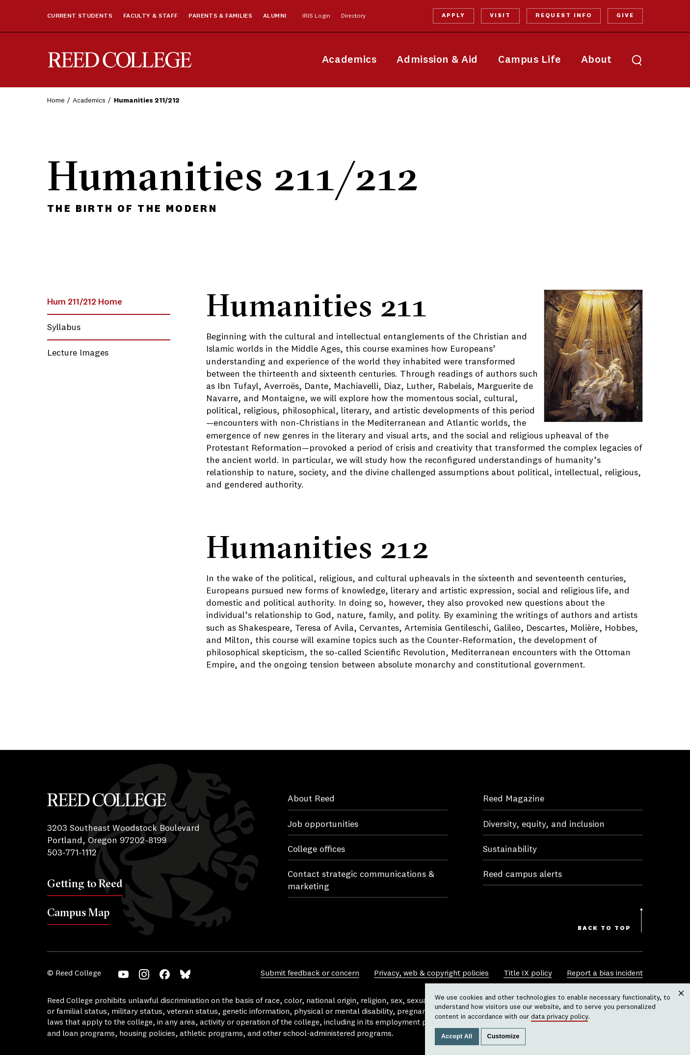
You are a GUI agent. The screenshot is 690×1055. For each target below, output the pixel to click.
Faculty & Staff (150, 16)
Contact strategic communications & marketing (361, 880)
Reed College (119, 60)
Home (56, 100)
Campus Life (529, 60)
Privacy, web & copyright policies (431, 974)
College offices (316, 849)
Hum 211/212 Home (84, 302)
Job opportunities (323, 824)
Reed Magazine (513, 799)
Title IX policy (528, 974)
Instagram (144, 974)
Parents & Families (220, 16)
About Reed (311, 799)
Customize (503, 1036)
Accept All (457, 1036)
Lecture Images (77, 353)
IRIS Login (316, 16)
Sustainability (510, 849)
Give (625, 16)
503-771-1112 (72, 853)
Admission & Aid (437, 60)
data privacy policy (559, 1016)
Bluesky (185, 974)
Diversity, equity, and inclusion (544, 824)
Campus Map (78, 912)
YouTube (123, 974)
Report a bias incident (605, 974)
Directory (353, 16)
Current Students (79, 16)
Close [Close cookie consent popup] (681, 1003)
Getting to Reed (85, 883)
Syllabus (63, 327)
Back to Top (604, 928)
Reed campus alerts (522, 874)
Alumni (274, 16)
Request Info (563, 16)
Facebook (164, 974)
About (596, 60)
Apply (453, 16)
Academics (349, 60)
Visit (500, 16)
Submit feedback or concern (310, 974)
